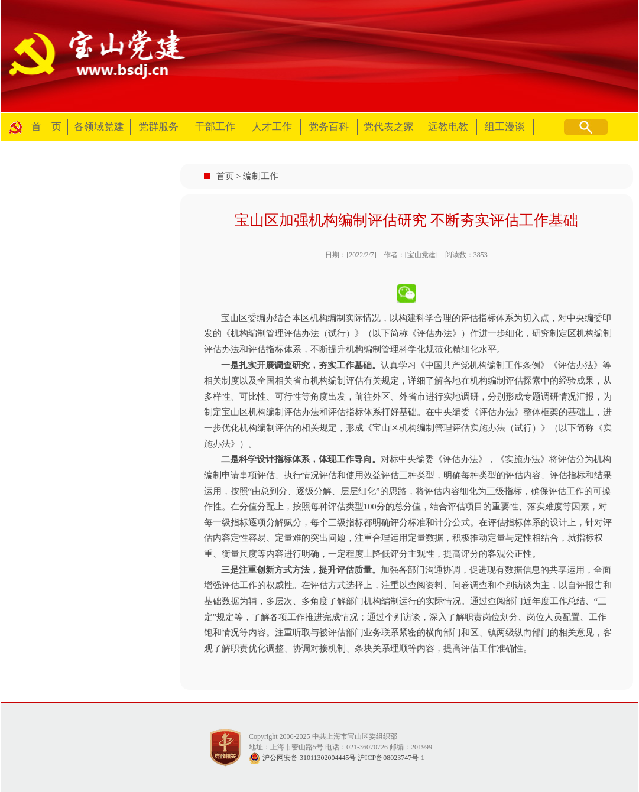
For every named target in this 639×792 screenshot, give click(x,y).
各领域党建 (99, 126)
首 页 (46, 126)
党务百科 (329, 126)
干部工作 (215, 126)
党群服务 (158, 126)
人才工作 (272, 126)
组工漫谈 (505, 126)
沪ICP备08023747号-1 (391, 758)
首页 (225, 176)
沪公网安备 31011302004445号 (302, 758)
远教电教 (448, 126)
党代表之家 (389, 126)
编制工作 (260, 176)
